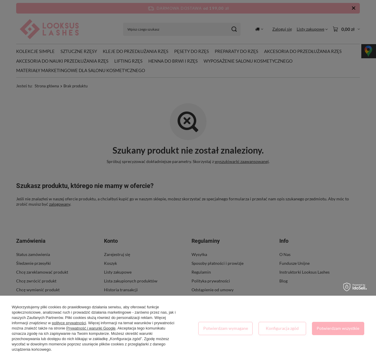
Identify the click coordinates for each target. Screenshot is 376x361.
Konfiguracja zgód (282, 328)
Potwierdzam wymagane (225, 328)
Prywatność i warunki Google (91, 328)
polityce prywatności (69, 323)
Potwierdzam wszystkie (338, 328)
